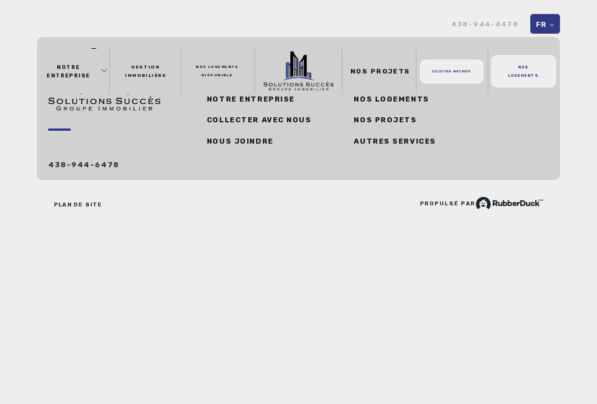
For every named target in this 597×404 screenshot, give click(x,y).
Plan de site (78, 204)
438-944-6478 (485, 24)
